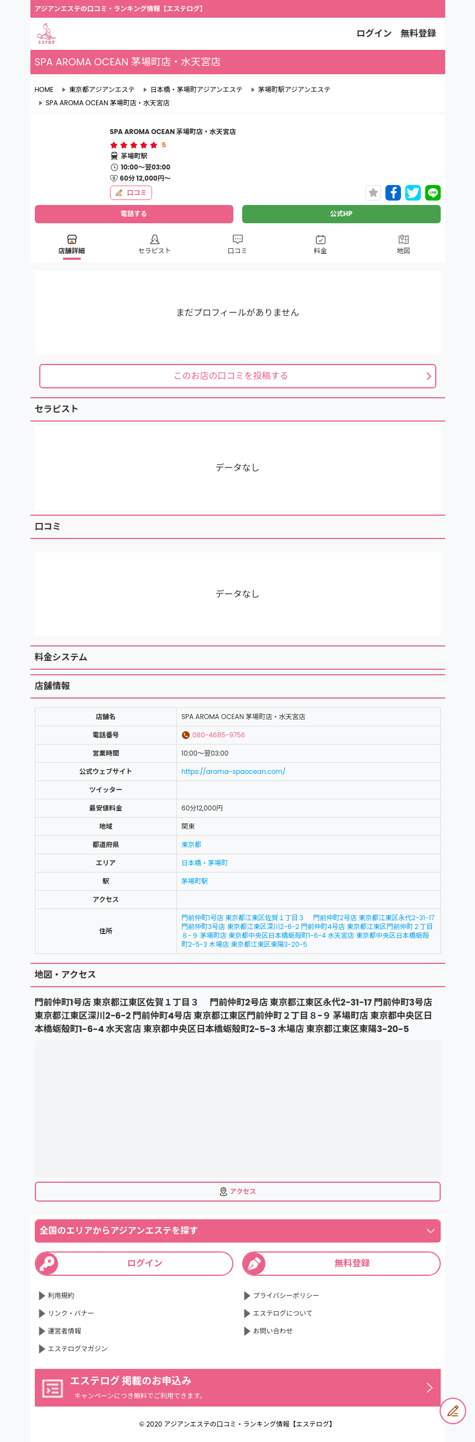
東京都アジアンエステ (102, 89)
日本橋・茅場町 (204, 863)
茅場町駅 (194, 881)
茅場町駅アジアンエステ (294, 89)
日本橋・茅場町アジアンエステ (196, 89)
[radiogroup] (134, 145)
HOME (44, 89)
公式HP (341, 213)
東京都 (191, 844)
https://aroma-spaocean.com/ (233, 771)
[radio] (115, 145)
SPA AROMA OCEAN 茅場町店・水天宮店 (108, 103)
